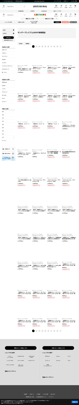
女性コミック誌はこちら (58, 348)
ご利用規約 (38, 394)
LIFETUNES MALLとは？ (39, 1)
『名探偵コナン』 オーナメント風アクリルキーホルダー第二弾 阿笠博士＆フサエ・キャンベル (54, 322)
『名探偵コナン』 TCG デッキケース (39, 153)
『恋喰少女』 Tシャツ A (23, 124)
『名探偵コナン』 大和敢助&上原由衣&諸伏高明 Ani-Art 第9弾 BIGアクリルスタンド (69, 239)
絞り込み (9, 37)
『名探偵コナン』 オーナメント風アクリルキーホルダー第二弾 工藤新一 (69, 322)
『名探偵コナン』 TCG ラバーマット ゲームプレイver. (24, 153)
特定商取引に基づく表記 (30, 396)
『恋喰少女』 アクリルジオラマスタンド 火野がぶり (24, 96)
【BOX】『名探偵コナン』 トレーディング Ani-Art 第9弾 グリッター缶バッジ (39, 211)
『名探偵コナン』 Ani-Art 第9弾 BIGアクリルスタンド (24, 266)
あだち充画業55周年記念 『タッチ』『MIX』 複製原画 (54, 152)
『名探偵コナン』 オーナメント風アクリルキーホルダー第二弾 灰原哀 (39, 322)
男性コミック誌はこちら (20, 348)
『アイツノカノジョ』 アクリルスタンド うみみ (53, 180)
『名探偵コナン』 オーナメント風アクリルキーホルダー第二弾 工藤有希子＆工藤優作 (69, 293)
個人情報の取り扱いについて (41, 396)
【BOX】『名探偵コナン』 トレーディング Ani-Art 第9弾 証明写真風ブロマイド (24, 239)
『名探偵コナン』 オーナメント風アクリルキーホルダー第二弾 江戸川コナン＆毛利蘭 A (25, 293)
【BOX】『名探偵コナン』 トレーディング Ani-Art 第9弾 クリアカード (54, 211)
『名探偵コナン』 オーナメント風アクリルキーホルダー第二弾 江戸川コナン (69, 265)
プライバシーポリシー (11, 403)
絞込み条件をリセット (8, 40)
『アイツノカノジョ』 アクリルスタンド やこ (68, 180)
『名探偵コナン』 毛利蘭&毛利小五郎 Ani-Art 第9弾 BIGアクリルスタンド (54, 239)
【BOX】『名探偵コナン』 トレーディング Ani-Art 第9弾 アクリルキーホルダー (24, 211)
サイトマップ (51, 396)
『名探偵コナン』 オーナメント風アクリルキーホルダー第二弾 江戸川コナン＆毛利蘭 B (39, 293)
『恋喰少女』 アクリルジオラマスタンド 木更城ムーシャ (53, 96)
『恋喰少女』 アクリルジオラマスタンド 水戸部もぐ (39, 96)
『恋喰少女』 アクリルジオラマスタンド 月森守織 (68, 96)
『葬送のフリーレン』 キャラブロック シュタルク (53, 68)
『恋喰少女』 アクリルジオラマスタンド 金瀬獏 (68, 68)
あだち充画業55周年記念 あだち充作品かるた (68, 152)
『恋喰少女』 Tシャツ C (53, 124)
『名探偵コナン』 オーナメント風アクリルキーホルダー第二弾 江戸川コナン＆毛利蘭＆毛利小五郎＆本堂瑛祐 (54, 294)
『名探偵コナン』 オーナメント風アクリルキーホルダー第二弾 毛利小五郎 (25, 322)
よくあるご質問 (74, 1)
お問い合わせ (53, 394)
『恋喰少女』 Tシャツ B (38, 124)
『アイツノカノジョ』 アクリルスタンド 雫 (39, 180)
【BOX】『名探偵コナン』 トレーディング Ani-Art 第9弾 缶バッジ (69, 211)
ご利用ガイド (65, 1)
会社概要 (25, 394)
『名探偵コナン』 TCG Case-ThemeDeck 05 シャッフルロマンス (69, 126)
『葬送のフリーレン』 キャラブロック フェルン (39, 68)
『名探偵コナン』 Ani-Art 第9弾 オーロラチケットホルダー (39, 266)
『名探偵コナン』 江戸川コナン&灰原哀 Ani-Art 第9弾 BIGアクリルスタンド (39, 239)
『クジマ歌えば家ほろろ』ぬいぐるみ (25, 180)
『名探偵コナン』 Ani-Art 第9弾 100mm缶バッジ (54, 266)
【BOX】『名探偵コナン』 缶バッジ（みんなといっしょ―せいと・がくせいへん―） (25, 70)
